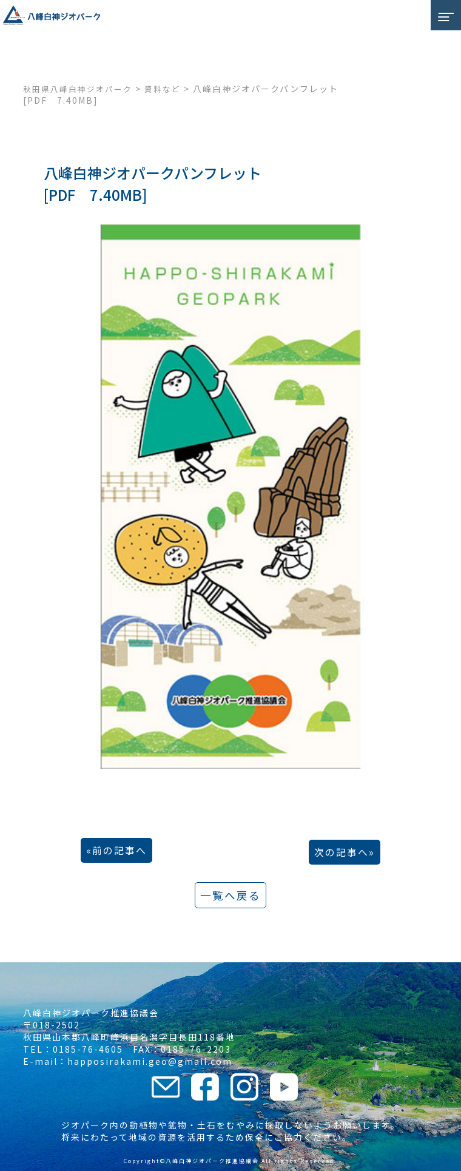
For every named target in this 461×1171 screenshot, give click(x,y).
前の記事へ (119, 850)
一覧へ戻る (230, 895)
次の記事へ (341, 852)
